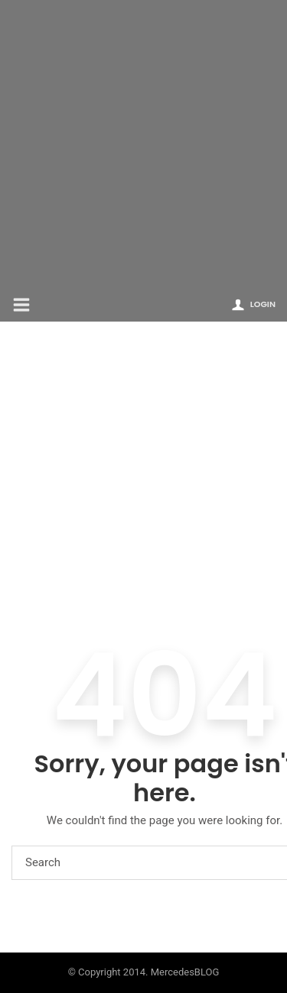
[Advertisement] (143, 143)
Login (263, 304)
